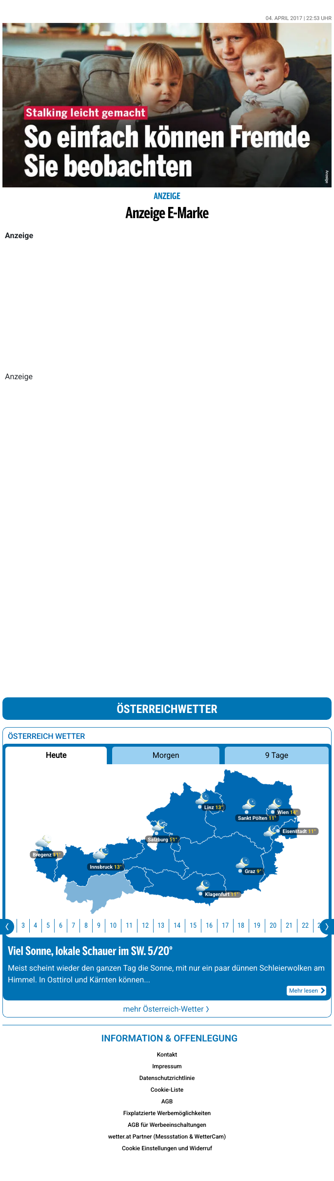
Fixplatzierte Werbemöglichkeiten (167, 1113)
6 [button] (67, 925)
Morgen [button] (166, 755)
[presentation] (7, 927)
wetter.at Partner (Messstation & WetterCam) (167, 1136)
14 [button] (183, 925)
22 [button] (311, 925)
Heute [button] (56, 755)
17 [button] (231, 925)
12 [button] (151, 925)
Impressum (167, 1066)
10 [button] (119, 925)
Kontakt (167, 1054)
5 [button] (54, 925)
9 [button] (105, 925)
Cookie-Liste (167, 1089)
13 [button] (167, 925)
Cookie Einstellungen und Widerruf (167, 1148)
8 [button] (92, 925)
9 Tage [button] (276, 755)
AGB (167, 1101)
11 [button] (135, 925)
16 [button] (215, 925)
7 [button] (79, 925)
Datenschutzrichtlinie (167, 1078)
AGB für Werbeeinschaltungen (167, 1124)
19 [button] (263, 925)
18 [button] (247, 925)
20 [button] (279, 925)
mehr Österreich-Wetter (167, 1009)
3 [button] (29, 925)
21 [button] (295, 925)
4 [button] (41, 925)
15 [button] (199, 925)
